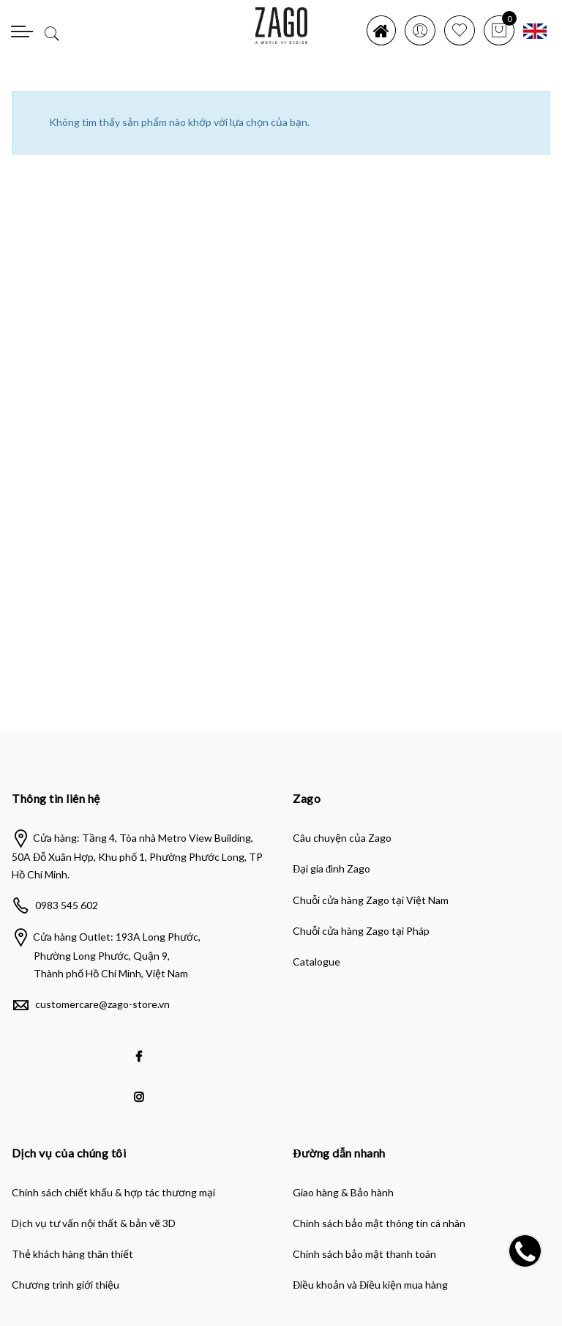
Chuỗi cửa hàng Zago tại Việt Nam (371, 900)
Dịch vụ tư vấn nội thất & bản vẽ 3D (94, 1223)
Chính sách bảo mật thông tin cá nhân (379, 1223)
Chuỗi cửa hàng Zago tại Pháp (361, 931)
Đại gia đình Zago (331, 868)
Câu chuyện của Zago (342, 837)
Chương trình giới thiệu (65, 1284)
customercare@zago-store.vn (102, 1004)
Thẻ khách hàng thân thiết (72, 1254)
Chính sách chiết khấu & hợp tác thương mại (113, 1192)
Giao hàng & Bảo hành (343, 1192)
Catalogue (316, 961)
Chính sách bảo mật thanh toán (364, 1254)
